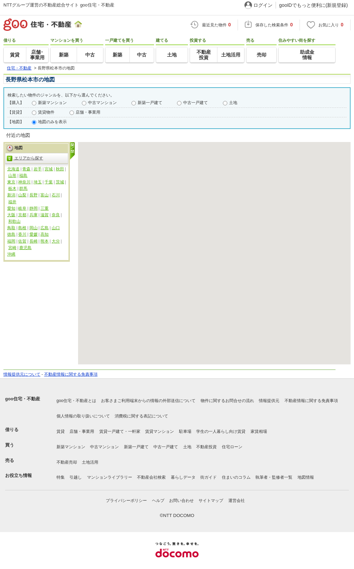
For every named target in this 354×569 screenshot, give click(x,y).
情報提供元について (21, 374)
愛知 (11, 208)
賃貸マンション (159, 431)
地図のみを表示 (52, 121)
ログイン (263, 5)
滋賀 (44, 214)
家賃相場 (259, 431)
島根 (22, 227)
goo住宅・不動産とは (76, 400)
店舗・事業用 (88, 112)
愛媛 (33, 234)
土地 (233, 102)
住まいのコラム (236, 477)
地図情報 (306, 477)
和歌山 (14, 221)
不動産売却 (66, 462)
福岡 (11, 241)
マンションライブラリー (109, 477)
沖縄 (11, 254)
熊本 (44, 241)
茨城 (60, 182)
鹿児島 (25, 247)
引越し (75, 477)
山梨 (22, 195)
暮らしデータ (183, 477)
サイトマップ (211, 500)
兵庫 (33, 214)
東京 (11, 182)
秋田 (60, 169)
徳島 (11, 234)
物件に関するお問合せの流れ (227, 400)
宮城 (49, 169)
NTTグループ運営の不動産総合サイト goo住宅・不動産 (58, 5)
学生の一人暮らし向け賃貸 (220, 431)
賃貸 (60, 431)
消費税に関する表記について (141, 416)
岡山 (33, 227)
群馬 (23, 188)
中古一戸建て (195, 102)
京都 (22, 214)
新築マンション (52, 102)
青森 (26, 169)
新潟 (11, 195)
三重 (44, 208)
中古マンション (102, 102)
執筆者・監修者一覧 (273, 477)
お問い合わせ (181, 500)
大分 (56, 241)
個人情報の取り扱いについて (83, 416)
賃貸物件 (46, 112)
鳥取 (11, 227)
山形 (12, 175)
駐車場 (185, 431)
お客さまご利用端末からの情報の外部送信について (148, 400)
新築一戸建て (150, 102)
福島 (23, 175)
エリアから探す (25, 158)
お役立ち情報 (18, 475)
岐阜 (22, 208)
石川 (56, 195)
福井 (12, 201)
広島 (44, 227)
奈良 (56, 214)
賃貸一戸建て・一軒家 (119, 431)
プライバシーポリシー (126, 500)
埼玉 (38, 182)
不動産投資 (206, 446)
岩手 (38, 169)
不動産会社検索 (151, 477)
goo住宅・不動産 (22, 398)
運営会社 (236, 500)
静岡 (33, 208)
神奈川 (24, 182)
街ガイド (208, 477)
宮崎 (12, 247)
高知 (44, 234)
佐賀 (22, 241)
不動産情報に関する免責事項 (71, 374)
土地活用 (90, 462)
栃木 (12, 188)
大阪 (11, 214)
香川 (22, 234)
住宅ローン (232, 446)
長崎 (33, 241)
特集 (60, 477)
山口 (56, 227)
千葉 (49, 182)
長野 (33, 195)
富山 (44, 195)
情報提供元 (269, 400)
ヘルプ (158, 500)
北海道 (13, 169)
